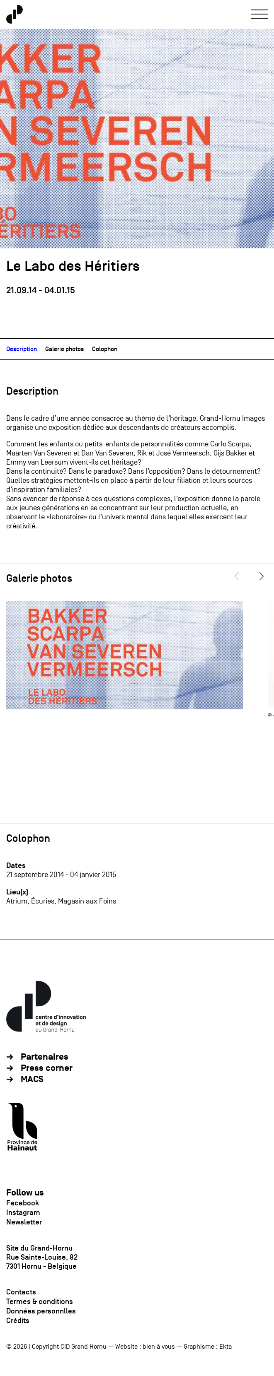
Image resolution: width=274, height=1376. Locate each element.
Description (21, 349)
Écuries (42, 901)
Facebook (22, 1202)
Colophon (104, 349)
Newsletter (24, 1222)
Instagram (23, 1212)
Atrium (16, 901)
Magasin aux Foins (87, 901)
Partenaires (44, 1057)
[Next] (262, 576)
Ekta (225, 1346)
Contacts (21, 1291)
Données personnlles (41, 1311)
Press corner (47, 1068)
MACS (32, 1079)
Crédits (17, 1320)
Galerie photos (64, 349)
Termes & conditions (39, 1301)
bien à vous (159, 1346)
